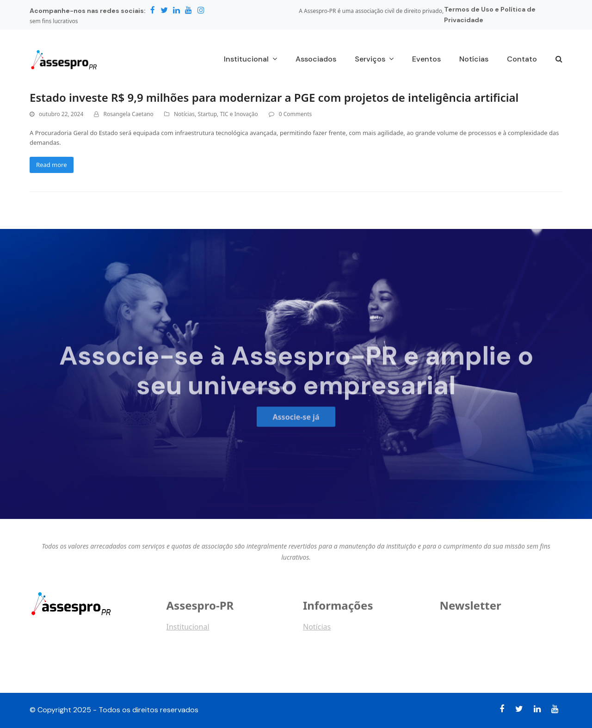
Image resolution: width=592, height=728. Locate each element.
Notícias (184, 114)
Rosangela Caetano (128, 114)
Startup (207, 114)
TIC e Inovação (239, 114)
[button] (559, 59)
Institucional (188, 631)
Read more (51, 164)
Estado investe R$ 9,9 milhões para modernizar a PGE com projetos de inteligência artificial (274, 97)
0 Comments (295, 114)
